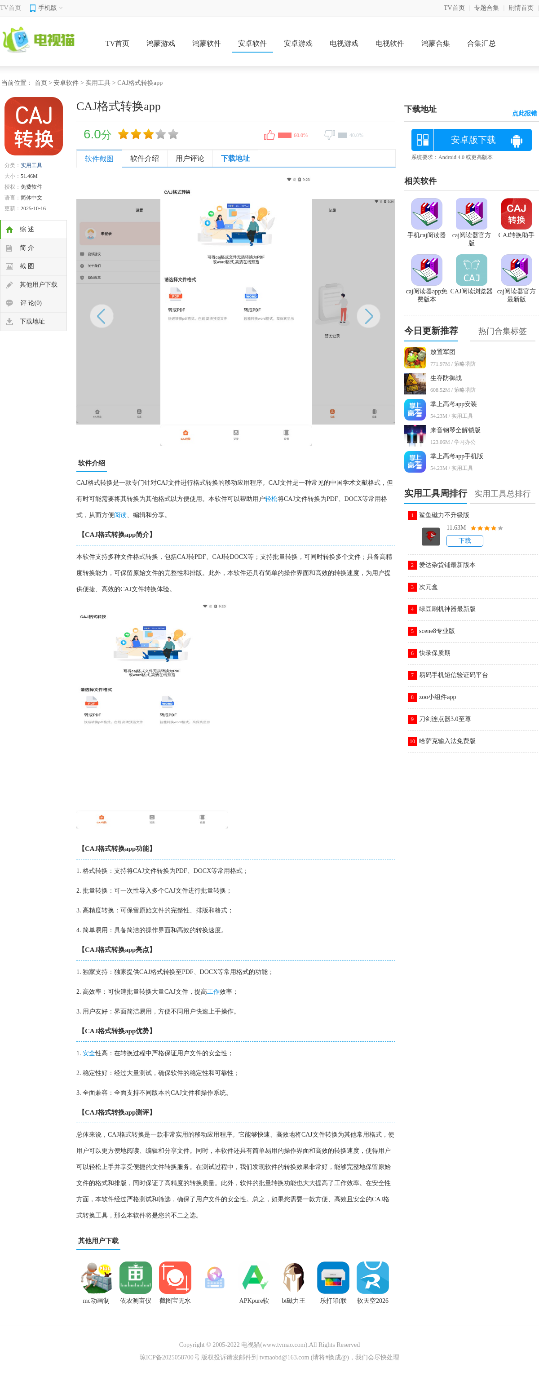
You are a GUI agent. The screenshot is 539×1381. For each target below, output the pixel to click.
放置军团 (442, 352)
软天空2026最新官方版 (373, 1303)
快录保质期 (435, 653)
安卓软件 (252, 43)
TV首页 (10, 7)
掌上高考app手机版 (456, 456)
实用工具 (97, 83)
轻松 (271, 499)
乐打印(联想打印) (333, 1303)
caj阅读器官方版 (471, 235)
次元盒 (428, 587)
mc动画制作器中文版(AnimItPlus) (96, 1303)
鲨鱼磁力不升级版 (444, 515)
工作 (213, 991)
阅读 (120, 515)
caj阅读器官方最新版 (516, 291)
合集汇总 (481, 43)
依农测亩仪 (135, 1300)
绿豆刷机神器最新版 (447, 609)
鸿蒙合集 (435, 43)
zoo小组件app (437, 697)
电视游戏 (344, 43)
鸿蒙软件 (206, 43)
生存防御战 (446, 378)
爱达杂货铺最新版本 (447, 565)
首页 (41, 83)
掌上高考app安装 (453, 404)
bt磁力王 (294, 1300)
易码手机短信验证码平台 (453, 675)
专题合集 (486, 7)
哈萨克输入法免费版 (447, 741)
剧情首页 (521, 7)
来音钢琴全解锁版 (455, 430)
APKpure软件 (254, 1303)
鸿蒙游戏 (160, 43)
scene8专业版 (437, 631)
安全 (89, 1053)
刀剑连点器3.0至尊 (445, 719)
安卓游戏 (298, 43)
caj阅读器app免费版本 (427, 291)
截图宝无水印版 (175, 1303)
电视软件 (390, 43)
